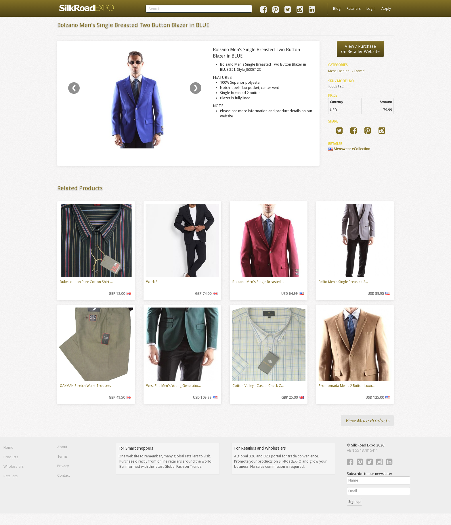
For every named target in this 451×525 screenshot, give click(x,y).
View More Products (367, 420)
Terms (62, 456)
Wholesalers (13, 466)
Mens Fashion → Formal (347, 71)
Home (8, 447)
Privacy (63, 466)
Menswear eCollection (349, 149)
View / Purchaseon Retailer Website (360, 49)
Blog (337, 8)
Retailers (354, 8)
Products (10, 457)
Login (371, 8)
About (62, 447)
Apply (386, 8)
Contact (63, 475)
